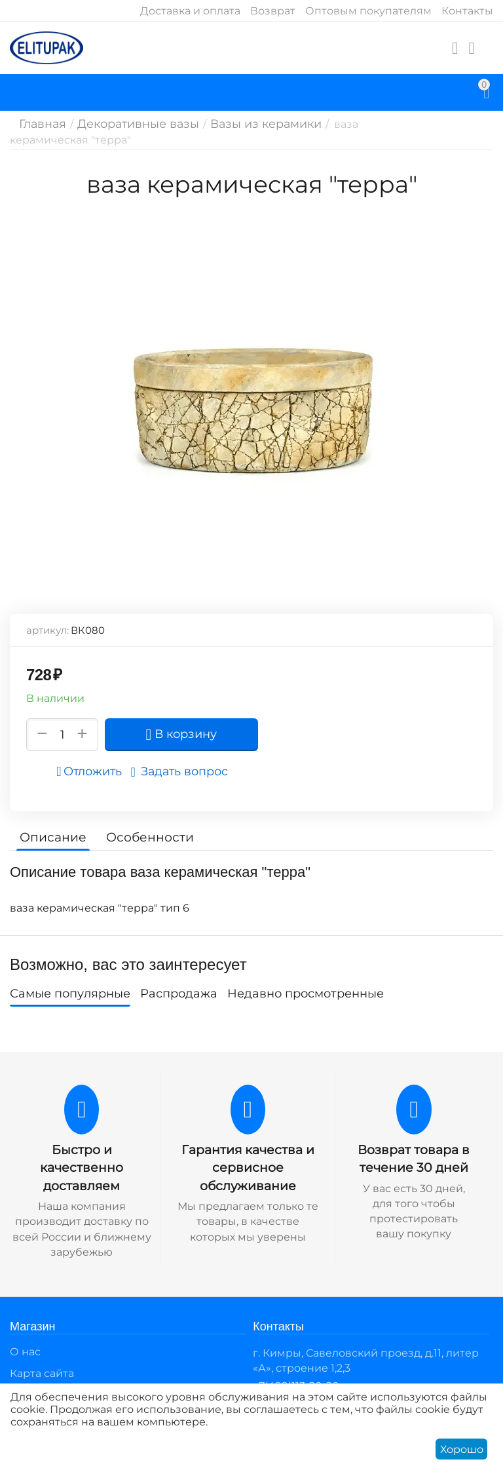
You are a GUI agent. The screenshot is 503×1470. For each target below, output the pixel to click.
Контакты (467, 11)
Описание (51, 837)
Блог (23, 1377)
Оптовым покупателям (368, 11)
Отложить (93, 771)
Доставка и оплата (190, 11)
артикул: (47, 630)
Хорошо (461, 1449)
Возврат (272, 11)
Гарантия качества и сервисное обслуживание (247, 1166)
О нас (25, 1334)
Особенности (142, 837)
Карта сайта (42, 1355)
